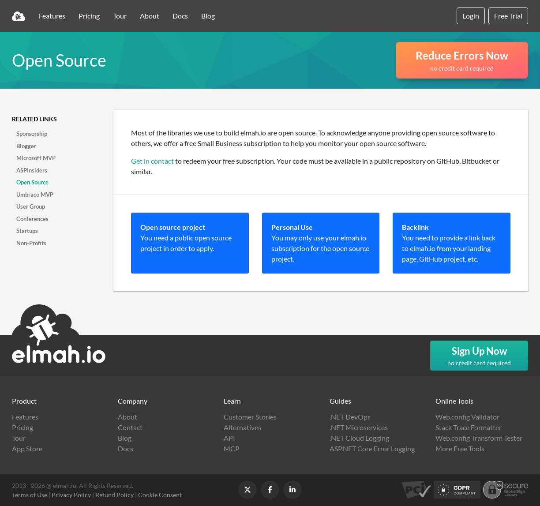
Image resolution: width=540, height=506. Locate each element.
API (229, 438)
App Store (27, 448)
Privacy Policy (71, 495)
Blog (208, 15)
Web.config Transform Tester (478, 438)
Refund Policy (114, 495)
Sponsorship (31, 133)
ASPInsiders (31, 170)
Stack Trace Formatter (468, 427)
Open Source (32, 182)
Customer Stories (250, 416)
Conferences (32, 218)
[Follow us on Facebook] (270, 490)
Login (470, 15)
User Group (30, 206)
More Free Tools (459, 448)
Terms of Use (29, 495)
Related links (34, 119)
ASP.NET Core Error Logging (372, 448)
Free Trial (508, 15)
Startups (27, 230)
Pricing (89, 15)
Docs (180, 15)
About (149, 15)
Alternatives (242, 427)
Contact (130, 427)
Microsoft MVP (36, 157)
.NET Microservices (359, 427)
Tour (120, 15)
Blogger (26, 146)
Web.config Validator (467, 416)
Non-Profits (31, 243)
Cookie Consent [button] (160, 495)
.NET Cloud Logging (359, 438)
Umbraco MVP (34, 194)
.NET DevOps (350, 416)
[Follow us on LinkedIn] (292, 490)
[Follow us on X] (247, 490)
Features (52, 15)
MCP (232, 448)
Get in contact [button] (152, 161)
